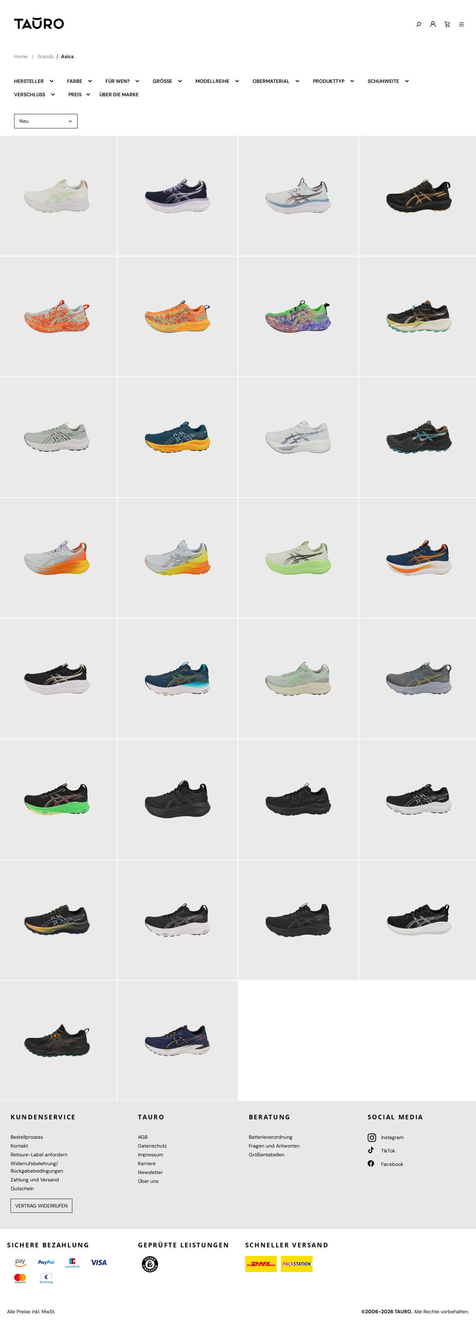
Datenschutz (152, 1146)
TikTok (381, 1151)
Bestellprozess (27, 1137)
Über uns (148, 1181)
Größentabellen (266, 1154)
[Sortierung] (46, 121)
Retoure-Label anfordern (39, 1154)
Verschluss (35, 94)
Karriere (147, 1163)
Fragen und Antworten (274, 1146)
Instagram (386, 1137)
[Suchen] (418, 25)
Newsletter (150, 1172)
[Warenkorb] (447, 24)
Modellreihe (217, 80)
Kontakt (19, 1146)
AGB (142, 1137)
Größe (168, 80)
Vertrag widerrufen (41, 1206)
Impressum (150, 1154)
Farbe (80, 80)
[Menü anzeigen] (461, 25)
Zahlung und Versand (35, 1179)
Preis (79, 94)
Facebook (385, 1164)
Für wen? (123, 80)
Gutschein (22, 1188)
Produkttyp (334, 80)
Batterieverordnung (271, 1137)
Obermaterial (276, 80)
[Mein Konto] (433, 24)
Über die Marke (119, 94)
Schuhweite (389, 80)
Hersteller (34, 80)
